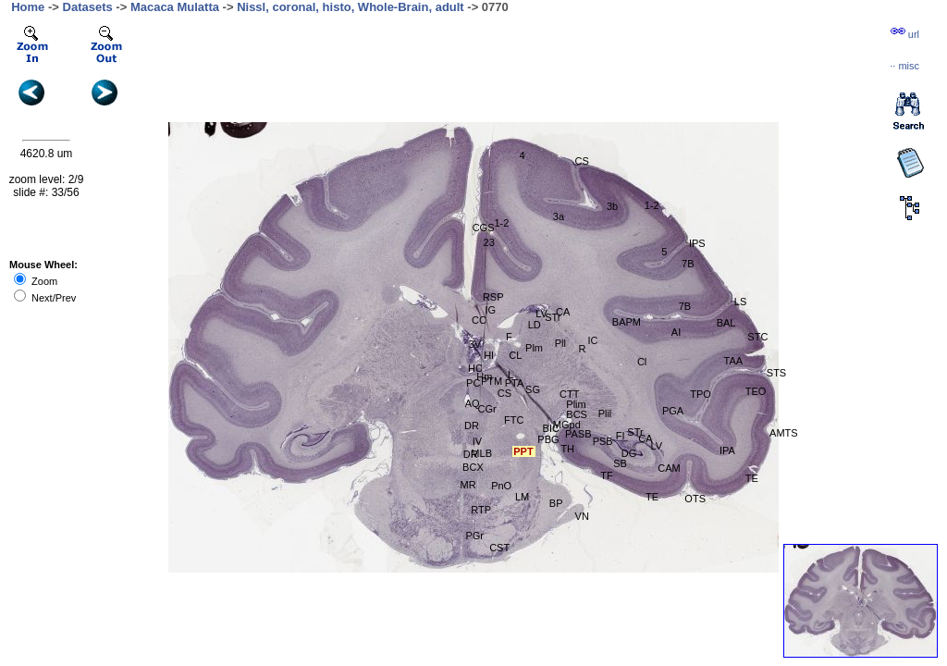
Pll (560, 343)
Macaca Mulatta (174, 7)
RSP (493, 296)
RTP (481, 509)
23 (489, 242)
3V (475, 344)
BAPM (626, 321)
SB (620, 463)
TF (606, 475)
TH (567, 448)
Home (27, 7)
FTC (513, 420)
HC (475, 368)
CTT (569, 394)
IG (491, 309)
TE (652, 496)
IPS (697, 243)
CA (645, 438)
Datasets (88, 7)
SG (532, 389)
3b (612, 206)
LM (522, 496)
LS (740, 301)
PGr (474, 535)
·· (904, 65)
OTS (695, 498)
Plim (575, 404)
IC (592, 340)
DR (471, 425)
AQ (472, 403)
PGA (672, 410)
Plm (534, 347)
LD (534, 324)
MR (467, 484)
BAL (726, 322)
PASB (578, 433)
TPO (700, 394)
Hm (484, 376)
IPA (727, 450)
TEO (756, 391)
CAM (669, 468)
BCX (473, 467)
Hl (488, 355)
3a (558, 216)
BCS (576, 414)
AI (676, 332)
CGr (487, 408)
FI (620, 435)
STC (757, 336)
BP (556, 503)
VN (582, 516)
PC (473, 382)
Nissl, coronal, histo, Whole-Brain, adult (350, 7)
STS (776, 372)
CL (515, 355)
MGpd (567, 424)
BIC (551, 428)
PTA (514, 382)
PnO (501, 485)
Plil (605, 413)
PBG (548, 439)
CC (479, 320)
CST (499, 547)
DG (629, 453)
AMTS (783, 432)
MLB (481, 453)
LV (656, 445)
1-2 (652, 205)
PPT (523, 451)
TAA (734, 360)
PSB (603, 441)
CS (504, 393)
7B (685, 306)
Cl (641, 361)
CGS (484, 227)
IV (477, 441)
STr (552, 317)
